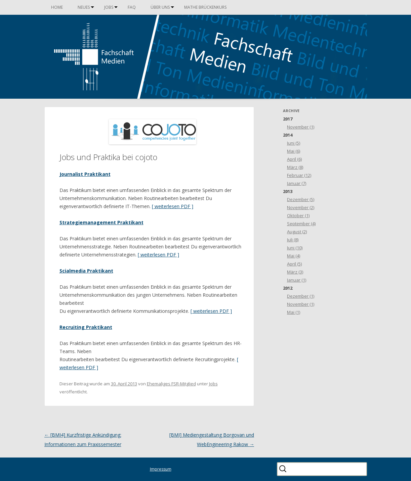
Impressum (160, 469)
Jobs (108, 7)
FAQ (132, 7)
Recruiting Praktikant (85, 327)
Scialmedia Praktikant (86, 271)
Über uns (160, 7)
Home (57, 7)
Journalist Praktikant (85, 174)
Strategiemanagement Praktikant (101, 222)
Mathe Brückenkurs (205, 7)
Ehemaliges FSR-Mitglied (171, 384)
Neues (84, 7)
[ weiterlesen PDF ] (172, 206)
